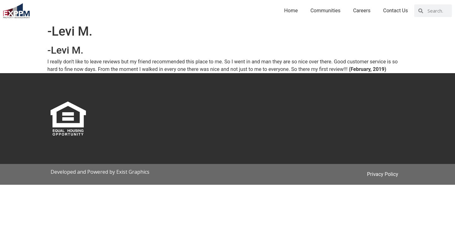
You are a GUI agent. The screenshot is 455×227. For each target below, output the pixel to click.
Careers (361, 11)
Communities (325, 11)
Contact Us (395, 11)
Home (291, 11)
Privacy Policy (382, 174)
